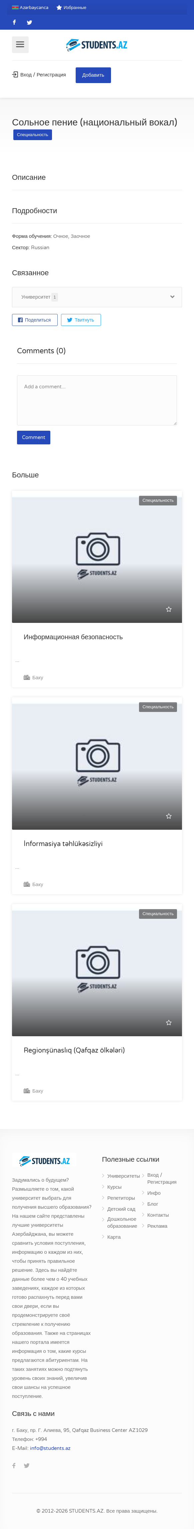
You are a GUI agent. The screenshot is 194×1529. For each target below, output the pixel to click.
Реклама (157, 1226)
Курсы (114, 1187)
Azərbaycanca (30, 7)
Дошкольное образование (122, 1222)
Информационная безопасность (73, 637)
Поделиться (34, 320)
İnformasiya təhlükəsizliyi (63, 844)
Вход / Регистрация (39, 75)
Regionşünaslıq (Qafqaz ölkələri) (74, 1051)
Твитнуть (80, 320)
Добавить (93, 75)
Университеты (123, 1176)
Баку (33, 678)
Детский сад (121, 1209)
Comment (33, 437)
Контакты (158, 1215)
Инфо (154, 1193)
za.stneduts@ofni (50, 1448)
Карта (114, 1237)
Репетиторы (121, 1198)
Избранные (71, 7)
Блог (152, 1204)
